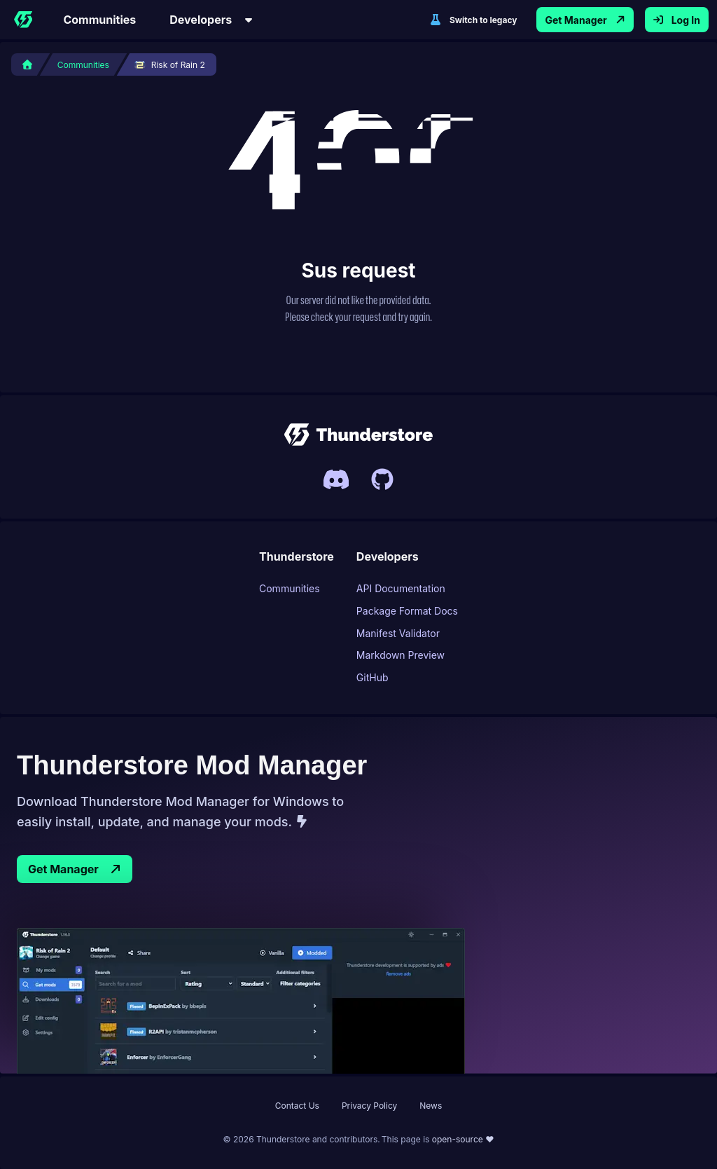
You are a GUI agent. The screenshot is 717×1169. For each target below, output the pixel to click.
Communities (99, 20)
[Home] (23, 20)
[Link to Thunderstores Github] (382, 479)
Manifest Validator (398, 633)
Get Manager (74, 869)
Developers (211, 20)
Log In (676, 20)
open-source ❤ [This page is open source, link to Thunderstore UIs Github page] (463, 1139)
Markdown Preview (400, 655)
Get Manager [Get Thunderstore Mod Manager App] (585, 20)
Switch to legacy (473, 19)
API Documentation (400, 588)
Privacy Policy (369, 1105)
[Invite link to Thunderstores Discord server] (336, 479)
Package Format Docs (407, 611)
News (430, 1105)
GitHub (372, 677)
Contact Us (297, 1105)
